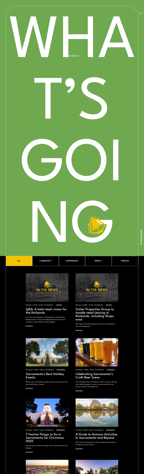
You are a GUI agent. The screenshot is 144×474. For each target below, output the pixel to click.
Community (110, 370)
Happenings (60, 370)
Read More (29, 326)
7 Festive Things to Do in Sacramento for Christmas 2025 (45, 438)
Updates (59, 305)
